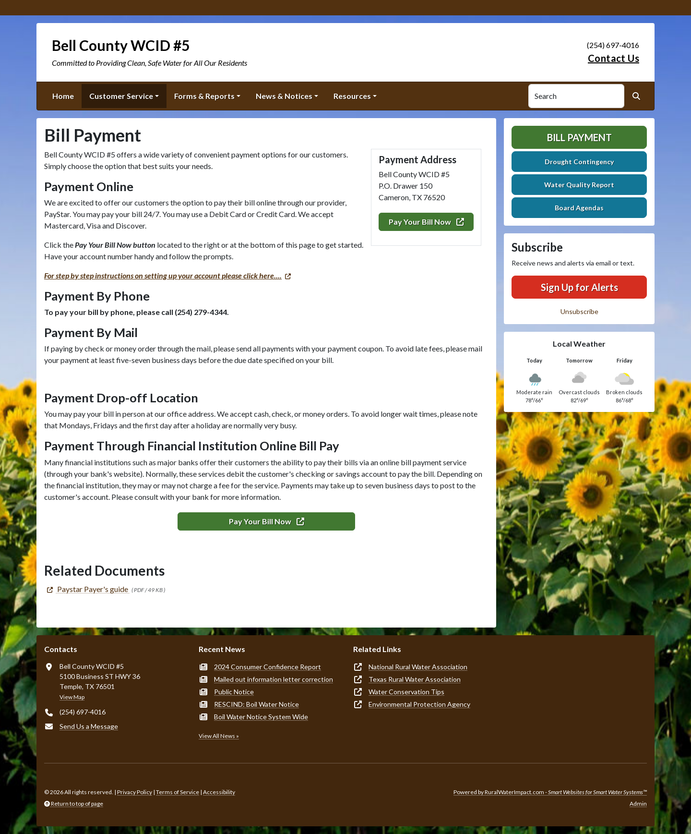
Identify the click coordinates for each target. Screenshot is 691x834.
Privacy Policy (134, 792)
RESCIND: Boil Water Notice (256, 704)
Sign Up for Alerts (579, 287)
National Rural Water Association (418, 667)
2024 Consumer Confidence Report (267, 667)
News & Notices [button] (284, 95)
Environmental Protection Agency (419, 704)
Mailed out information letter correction (273, 679)
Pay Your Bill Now (426, 221)
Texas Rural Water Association (415, 679)
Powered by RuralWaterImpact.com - (550, 792)
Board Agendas (579, 208)
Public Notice (234, 692)
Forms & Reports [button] (204, 95)
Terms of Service (177, 792)
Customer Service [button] (121, 95)
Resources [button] (352, 95)
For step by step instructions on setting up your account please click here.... (163, 275)
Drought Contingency (579, 161)
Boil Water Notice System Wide (261, 717)
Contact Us (613, 58)
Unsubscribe (579, 311)
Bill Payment (579, 137)
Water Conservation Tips (406, 692)
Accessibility (219, 792)
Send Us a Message (89, 726)
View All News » (219, 735)
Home (63, 95)
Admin (638, 803)
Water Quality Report (579, 185)
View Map (72, 697)
